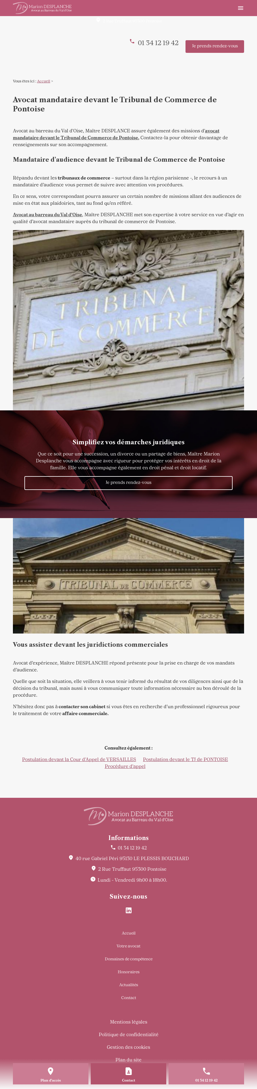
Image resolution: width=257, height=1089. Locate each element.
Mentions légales (128, 1022)
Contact (128, 998)
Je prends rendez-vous (215, 46)
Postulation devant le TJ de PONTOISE (185, 760)
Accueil (43, 81)
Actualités (128, 985)
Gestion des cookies (128, 1047)
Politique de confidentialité (129, 1035)
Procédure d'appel (125, 766)
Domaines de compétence (128, 959)
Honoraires (129, 972)
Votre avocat (128, 946)
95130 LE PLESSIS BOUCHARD (132, 859)
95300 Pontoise (132, 21)
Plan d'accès (50, 1080)
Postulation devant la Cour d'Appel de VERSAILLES (79, 760)
